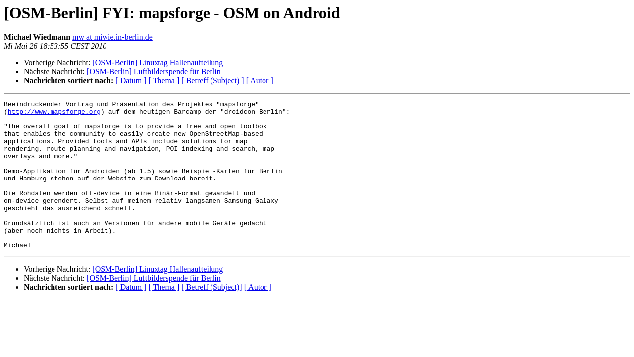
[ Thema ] (164, 80)
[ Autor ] (259, 80)
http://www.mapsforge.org (54, 114)
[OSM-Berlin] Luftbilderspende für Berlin (154, 71)
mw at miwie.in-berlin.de (112, 37)
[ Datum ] (130, 80)
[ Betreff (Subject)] (211, 316)
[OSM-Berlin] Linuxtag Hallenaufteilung (157, 63)
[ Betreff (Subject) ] (212, 80)
